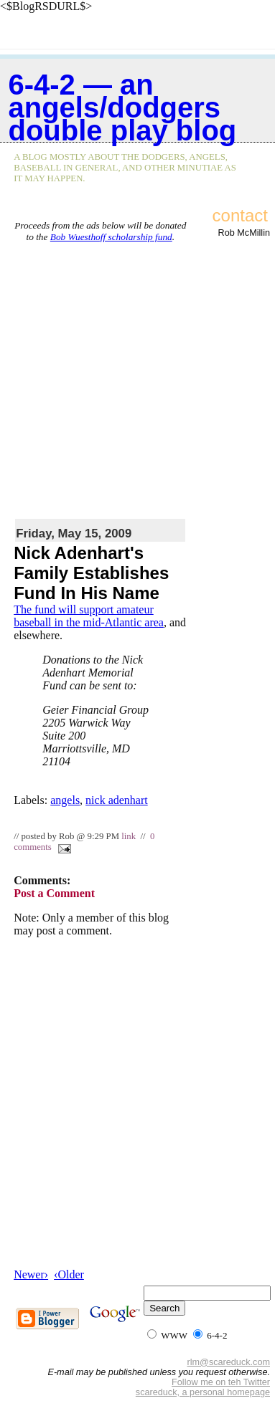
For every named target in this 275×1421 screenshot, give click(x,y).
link (128, 836)
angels (65, 800)
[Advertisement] (134, 377)
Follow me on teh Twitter (221, 1382)
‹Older (69, 1274)
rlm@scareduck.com (228, 1362)
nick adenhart (116, 800)
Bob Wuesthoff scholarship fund (111, 236)
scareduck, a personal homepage (203, 1392)
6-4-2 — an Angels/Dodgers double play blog (122, 107)
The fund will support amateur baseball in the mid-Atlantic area (89, 615)
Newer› (31, 1274)
